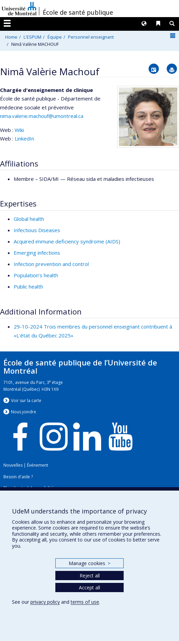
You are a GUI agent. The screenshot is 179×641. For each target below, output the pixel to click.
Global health (29, 218)
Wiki (19, 129)
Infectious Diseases (37, 230)
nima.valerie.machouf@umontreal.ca (41, 115)
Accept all (89, 587)
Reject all (90, 575)
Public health (28, 286)
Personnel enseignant (91, 37)
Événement (37, 465)
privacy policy (45, 602)
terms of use (85, 602)
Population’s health (36, 275)
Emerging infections (37, 252)
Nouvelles (13, 465)
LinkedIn (24, 138)
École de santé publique (78, 12)
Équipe (54, 37)
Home (11, 37)
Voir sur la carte (26, 400)
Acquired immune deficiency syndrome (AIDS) (67, 241)
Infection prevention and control (51, 264)
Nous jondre (23, 412)
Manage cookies (89, 563)
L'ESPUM (32, 37)
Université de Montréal (19, 8)
